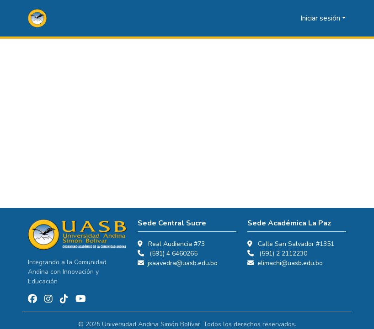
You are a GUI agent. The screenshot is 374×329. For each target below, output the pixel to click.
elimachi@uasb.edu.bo (290, 263)
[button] (37, 18)
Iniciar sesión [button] (321, 18)
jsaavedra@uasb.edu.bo (183, 263)
